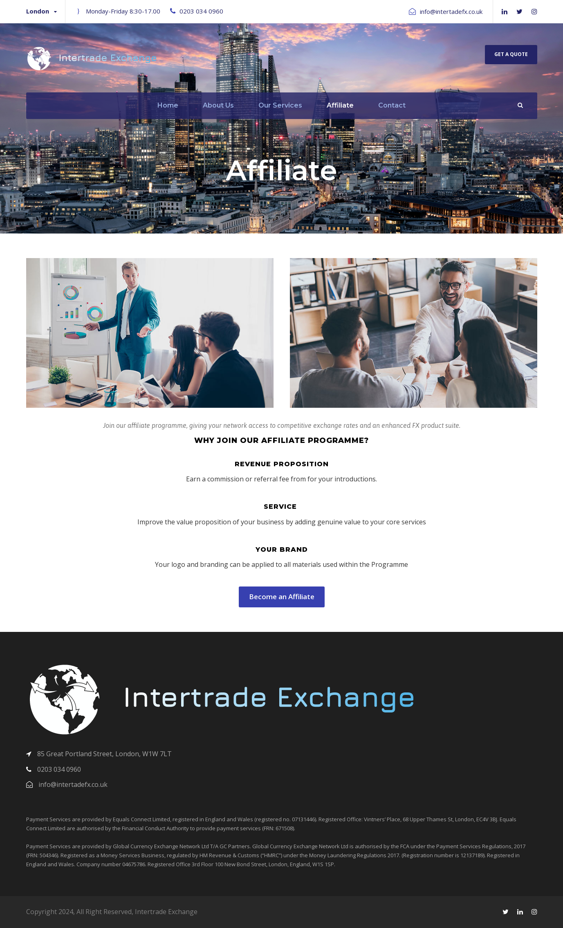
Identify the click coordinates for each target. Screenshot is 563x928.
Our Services (280, 105)
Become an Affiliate (281, 596)
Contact (392, 105)
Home (167, 105)
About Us (218, 105)
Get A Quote (511, 54)
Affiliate (340, 105)
